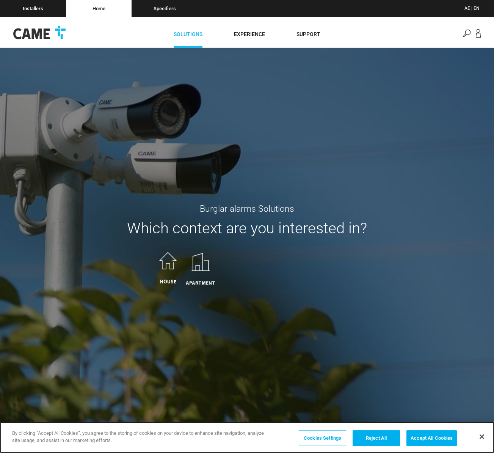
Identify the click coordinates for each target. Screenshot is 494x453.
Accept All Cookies (432, 438)
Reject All (376, 438)
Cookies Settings (322, 438)
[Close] (482, 436)
